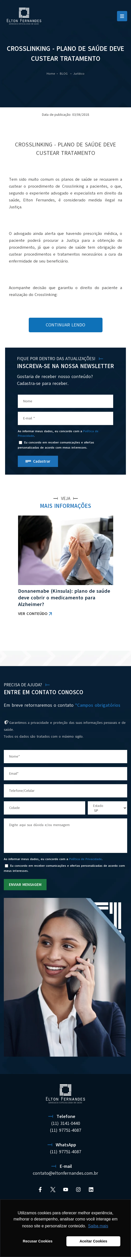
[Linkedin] (91, 1189)
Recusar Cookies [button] (38, 1241)
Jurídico (78, 74)
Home (51, 74)
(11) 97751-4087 (65, 1152)
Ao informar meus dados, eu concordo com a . (58, 433)
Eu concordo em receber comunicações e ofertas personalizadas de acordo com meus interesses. (56, 445)
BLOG (64, 74)
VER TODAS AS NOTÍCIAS (100, 637)
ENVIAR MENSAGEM (25, 884)
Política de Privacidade (85, 859)
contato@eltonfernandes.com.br (65, 1173)
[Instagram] (78, 1189)
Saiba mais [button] (98, 1226)
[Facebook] (40, 1189)
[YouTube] (66, 1189)
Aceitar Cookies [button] (93, 1241)
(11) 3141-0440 (65, 1123)
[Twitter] (53, 1189)
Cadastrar (41, 461)
